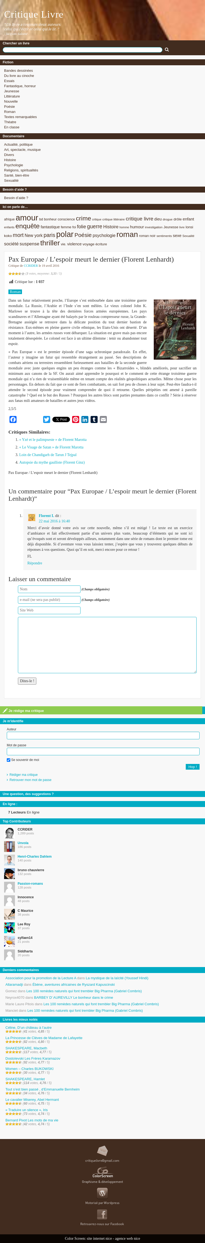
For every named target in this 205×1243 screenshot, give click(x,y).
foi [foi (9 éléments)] (74, 227)
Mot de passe (16, 745)
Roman (9, 112)
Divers (9, 155)
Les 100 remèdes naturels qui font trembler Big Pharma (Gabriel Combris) (84, 991)
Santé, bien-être (16, 175)
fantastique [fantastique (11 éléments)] (50, 227)
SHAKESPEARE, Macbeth (26, 1048)
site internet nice (99, 1239)
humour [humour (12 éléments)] (137, 226)
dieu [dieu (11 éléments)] (158, 219)
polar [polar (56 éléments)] (64, 234)
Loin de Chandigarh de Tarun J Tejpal (47, 455)
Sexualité (11, 180)
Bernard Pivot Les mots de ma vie (31, 1120)
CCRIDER (31, 266)
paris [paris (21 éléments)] (49, 235)
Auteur (11, 729)
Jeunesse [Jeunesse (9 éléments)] (171, 227)
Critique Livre (33, 14)
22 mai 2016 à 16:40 (54, 521)
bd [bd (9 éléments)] (41, 219)
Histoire (10, 160)
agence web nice (127, 1239)
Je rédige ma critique (23, 710)
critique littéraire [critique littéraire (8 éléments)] (113, 219)
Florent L (46, 516)
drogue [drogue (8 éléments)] (167, 219)
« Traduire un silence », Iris (26, 1110)
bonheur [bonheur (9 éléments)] (50, 219)
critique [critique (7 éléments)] (96, 219)
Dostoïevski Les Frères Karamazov (32, 1058)
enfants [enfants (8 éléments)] (9, 227)
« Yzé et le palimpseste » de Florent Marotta (53, 440)
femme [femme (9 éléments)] (66, 227)
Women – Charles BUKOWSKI (29, 1069)
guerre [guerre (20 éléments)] (94, 226)
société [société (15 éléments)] (11, 243)
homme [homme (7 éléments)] (124, 227)
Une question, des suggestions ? (28, 794)
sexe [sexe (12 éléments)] (177, 235)
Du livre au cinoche (19, 76)
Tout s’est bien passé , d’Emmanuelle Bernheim (42, 1089)
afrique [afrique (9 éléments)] (9, 219)
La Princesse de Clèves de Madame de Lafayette (43, 1038)
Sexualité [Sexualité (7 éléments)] (188, 235)
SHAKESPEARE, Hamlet (25, 1079)
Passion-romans (30, 884)
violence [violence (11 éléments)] (74, 244)
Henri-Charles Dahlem (35, 856)
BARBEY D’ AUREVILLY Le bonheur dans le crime (73, 997)
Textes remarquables (20, 117)
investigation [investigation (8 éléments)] (153, 227)
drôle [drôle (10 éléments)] (178, 219)
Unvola (23, 843)
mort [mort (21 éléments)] (18, 235)
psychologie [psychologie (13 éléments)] (104, 235)
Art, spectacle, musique (22, 150)
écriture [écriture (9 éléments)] (101, 244)
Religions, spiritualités (21, 170)
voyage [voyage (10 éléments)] (89, 244)
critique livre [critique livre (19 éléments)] (139, 219)
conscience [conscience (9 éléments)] (66, 219)
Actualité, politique (18, 144)
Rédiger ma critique (23, 775)
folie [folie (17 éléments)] (81, 226)
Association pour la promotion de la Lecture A (40, 978)
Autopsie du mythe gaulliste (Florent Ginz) (52, 462)
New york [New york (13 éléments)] (34, 235)
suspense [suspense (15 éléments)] (29, 243)
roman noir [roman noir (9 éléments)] (147, 236)
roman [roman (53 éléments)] (127, 234)
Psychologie (13, 165)
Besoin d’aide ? (16, 198)
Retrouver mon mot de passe (30, 780)
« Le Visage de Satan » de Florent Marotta (51, 447)
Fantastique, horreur (20, 86)
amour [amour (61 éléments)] (27, 217)
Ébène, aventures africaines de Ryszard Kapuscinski (74, 984)
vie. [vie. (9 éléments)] (63, 244)
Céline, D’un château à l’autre (28, 1028)
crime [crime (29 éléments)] (83, 218)
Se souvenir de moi (23, 760)
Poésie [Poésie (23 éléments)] (83, 235)
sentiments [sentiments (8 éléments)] (164, 235)
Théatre (10, 122)
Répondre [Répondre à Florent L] (34, 563)
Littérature (12, 96)
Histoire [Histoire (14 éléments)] (110, 226)
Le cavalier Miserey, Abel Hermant (32, 1100)
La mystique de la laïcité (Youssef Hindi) (117, 978)
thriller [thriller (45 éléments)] (50, 243)
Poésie (9, 107)
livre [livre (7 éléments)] (182, 227)
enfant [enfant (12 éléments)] (188, 219)
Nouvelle (11, 101)
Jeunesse (11, 91)
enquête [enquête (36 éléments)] (27, 226)
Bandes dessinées (18, 71)
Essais (9, 81)
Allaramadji (14, 984)
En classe (11, 127)
